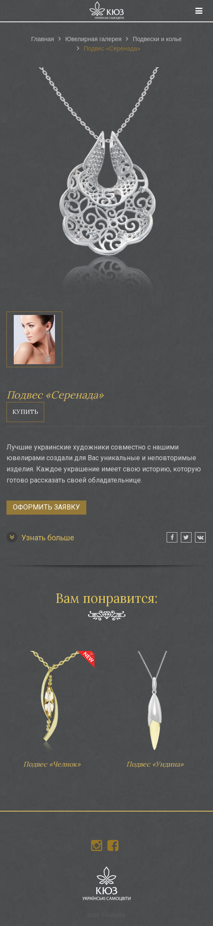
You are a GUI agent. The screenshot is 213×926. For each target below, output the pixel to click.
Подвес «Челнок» (51, 705)
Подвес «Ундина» (154, 705)
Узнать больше (40, 537)
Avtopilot (115, 915)
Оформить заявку (46, 507)
